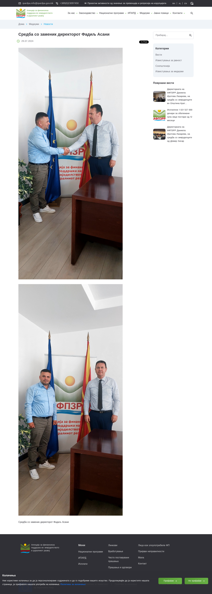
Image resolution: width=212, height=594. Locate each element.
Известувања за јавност (168, 60)
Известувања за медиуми (169, 71)
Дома (21, 24)
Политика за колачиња (73, 584)
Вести (158, 55)
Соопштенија (162, 66)
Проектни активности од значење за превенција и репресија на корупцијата (125, 3)
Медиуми (34, 24)
